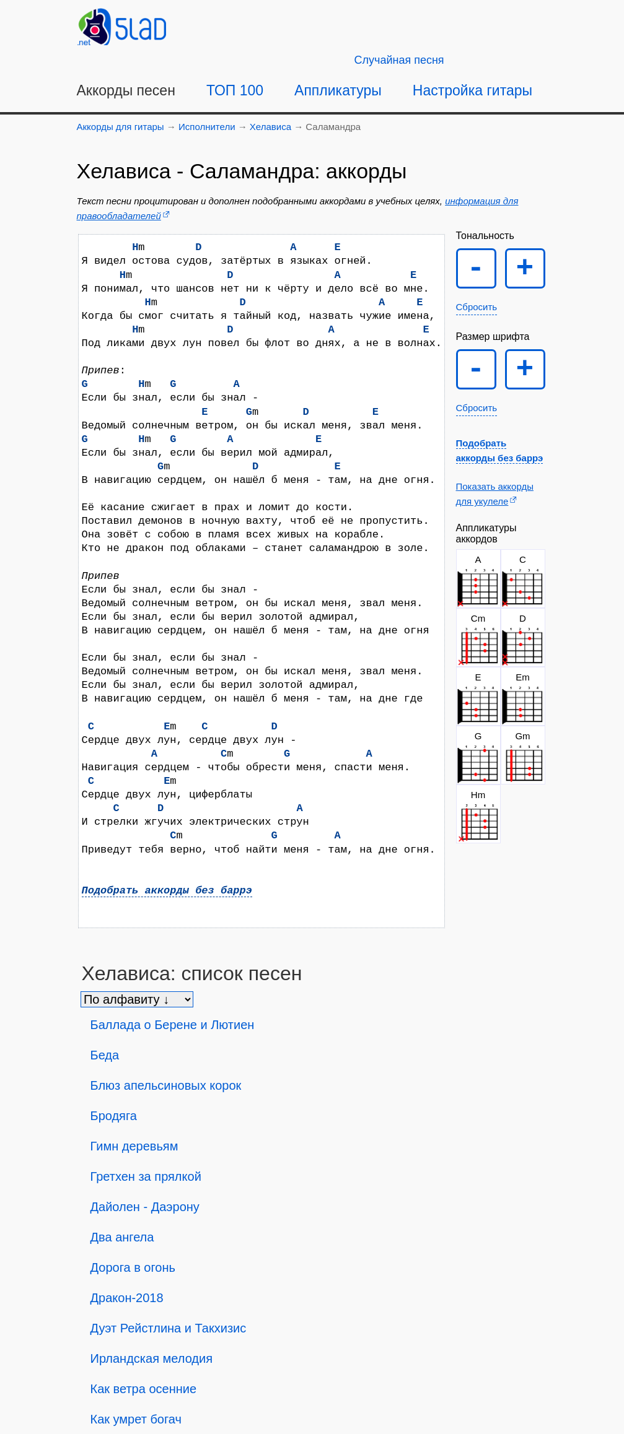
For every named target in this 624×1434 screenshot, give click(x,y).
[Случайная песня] (399, 60)
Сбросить (477, 307)
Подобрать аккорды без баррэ (167, 891)
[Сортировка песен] (137, 999)
